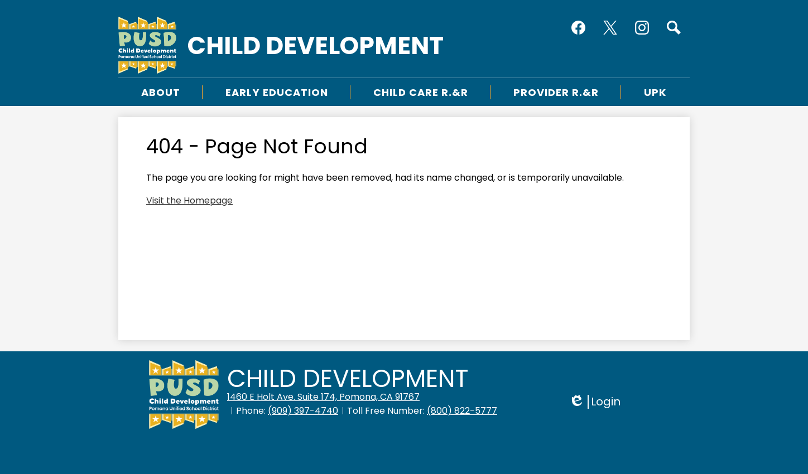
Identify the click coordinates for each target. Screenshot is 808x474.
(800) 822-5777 (462, 410)
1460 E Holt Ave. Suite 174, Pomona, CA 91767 (323, 396)
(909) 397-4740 (303, 410)
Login (595, 402)
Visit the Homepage (189, 200)
